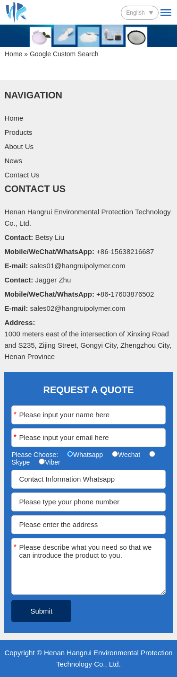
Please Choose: (35, 454)
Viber (52, 462)
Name (15, 415)
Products (18, 132)
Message (15, 547)
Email (15, 437)
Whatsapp (88, 454)
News (13, 161)
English (135, 12)
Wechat (129, 454)
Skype (20, 462)
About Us (19, 146)
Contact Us (21, 175)
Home (13, 54)
